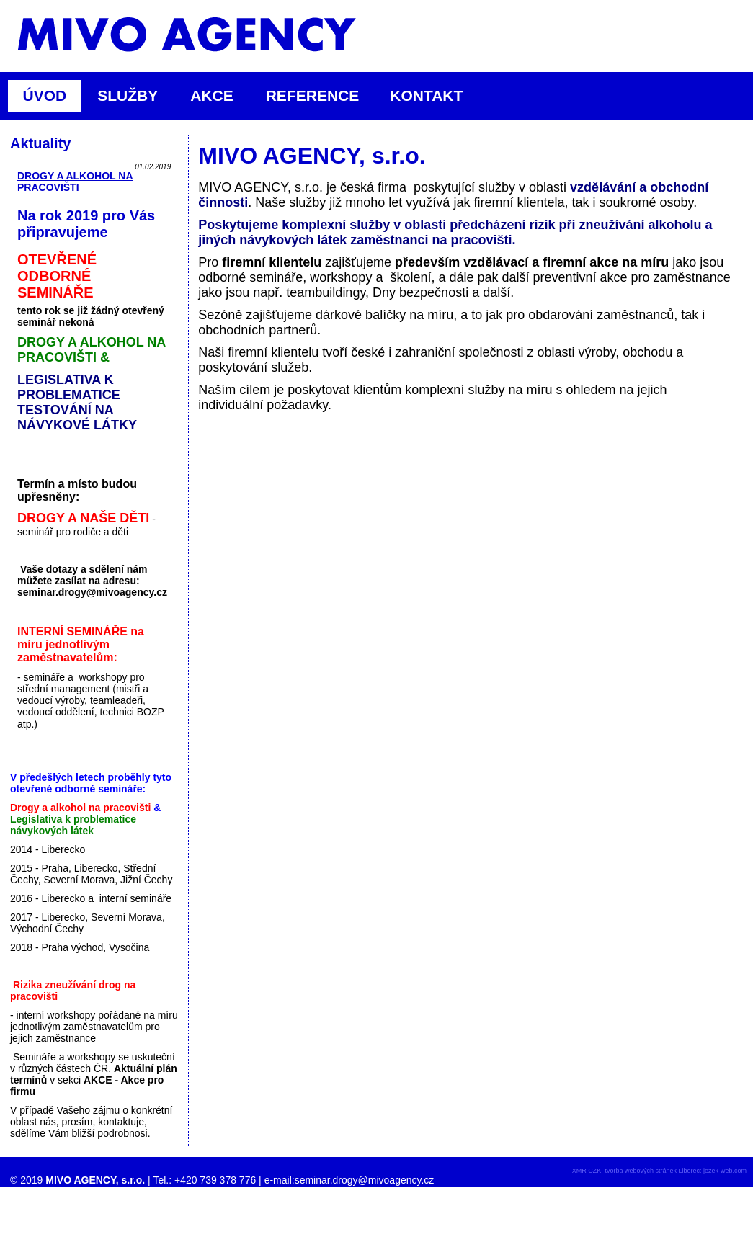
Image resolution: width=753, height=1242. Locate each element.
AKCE (218, 95)
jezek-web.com (725, 1170)
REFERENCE (313, 95)
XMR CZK (587, 1170)
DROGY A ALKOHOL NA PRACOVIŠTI (75, 181)
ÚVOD (45, 95)
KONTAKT (426, 95)
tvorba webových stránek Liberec (652, 1170)
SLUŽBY (133, 95)
